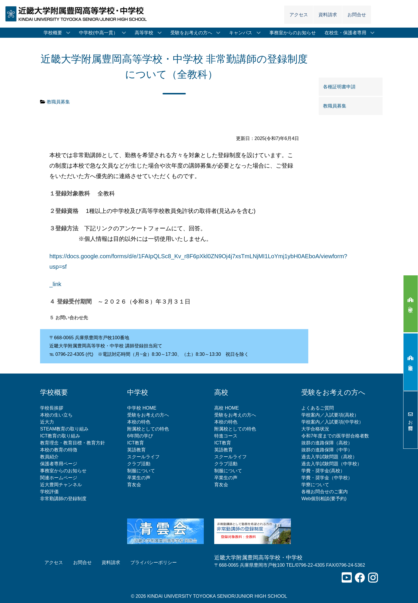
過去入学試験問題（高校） (329, 456)
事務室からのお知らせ (63, 470)
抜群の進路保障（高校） (326, 442)
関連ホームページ (58, 477)
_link (55, 284)
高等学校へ (410, 362)
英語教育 (136, 449)
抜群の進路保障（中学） (326, 449)
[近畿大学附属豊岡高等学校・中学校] (77, 13)
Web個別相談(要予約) (323, 498)
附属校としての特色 (148, 428)
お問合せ (410, 420)
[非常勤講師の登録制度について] (252, 530)
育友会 (134, 484)
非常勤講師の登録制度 (63, 498)
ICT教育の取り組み (60, 435)
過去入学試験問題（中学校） (331, 463)
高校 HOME (226, 407)
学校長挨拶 (51, 407)
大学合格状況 (315, 428)
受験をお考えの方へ (148, 414)
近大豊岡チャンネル (61, 484)
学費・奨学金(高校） (323, 470)
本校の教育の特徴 (58, 449)
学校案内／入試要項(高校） (329, 414)
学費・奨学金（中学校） (326, 477)
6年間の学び (140, 435)
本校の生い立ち (56, 414)
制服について (141, 470)
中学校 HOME (141, 407)
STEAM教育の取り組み (64, 428)
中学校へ (410, 303)
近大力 (47, 421)
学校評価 (49, 491)
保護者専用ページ (58, 463)
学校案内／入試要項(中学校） (332, 421)
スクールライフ (143, 456)
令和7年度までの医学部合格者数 (335, 435)
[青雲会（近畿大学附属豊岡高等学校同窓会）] (165, 530)
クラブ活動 (138, 463)
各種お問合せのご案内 (324, 491)
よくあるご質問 (317, 407)
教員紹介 (49, 456)
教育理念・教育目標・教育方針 (72, 442)
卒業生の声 (138, 477)
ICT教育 (135, 442)
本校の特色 (138, 421)
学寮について (315, 484)
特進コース (225, 435)
